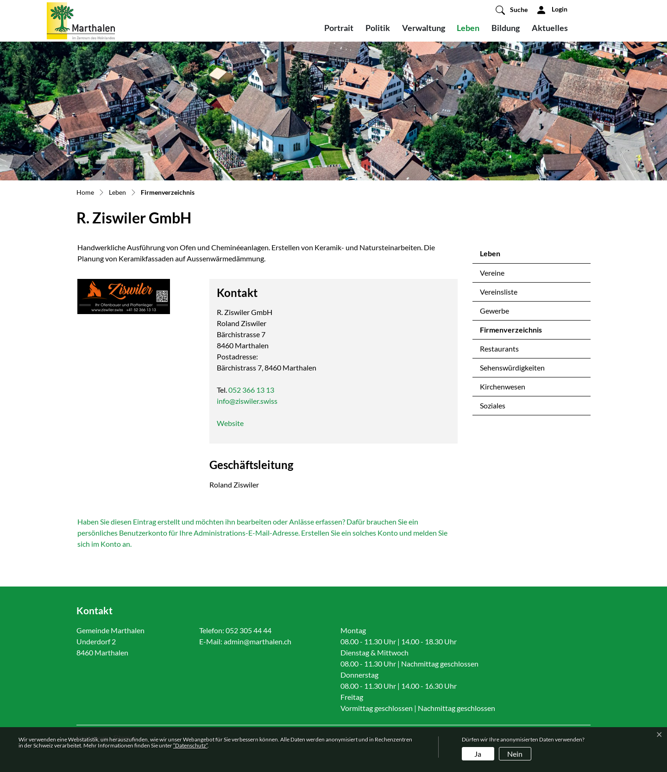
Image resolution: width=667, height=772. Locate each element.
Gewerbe (494, 310)
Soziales (492, 405)
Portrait (338, 28)
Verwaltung (423, 28)
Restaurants (499, 348)
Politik (377, 28)
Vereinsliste (498, 291)
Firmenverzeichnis (510, 332)
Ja (477, 753)
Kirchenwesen (502, 386)
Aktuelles (550, 28)
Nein (514, 753)
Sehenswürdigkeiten (512, 367)
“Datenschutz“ (190, 745)
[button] (511, 9)
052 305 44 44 (248, 630)
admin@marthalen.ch (257, 641)
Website (235, 423)
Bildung (505, 28)
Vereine (492, 272)
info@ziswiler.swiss (247, 400)
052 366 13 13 (251, 389)
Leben (468, 28)
